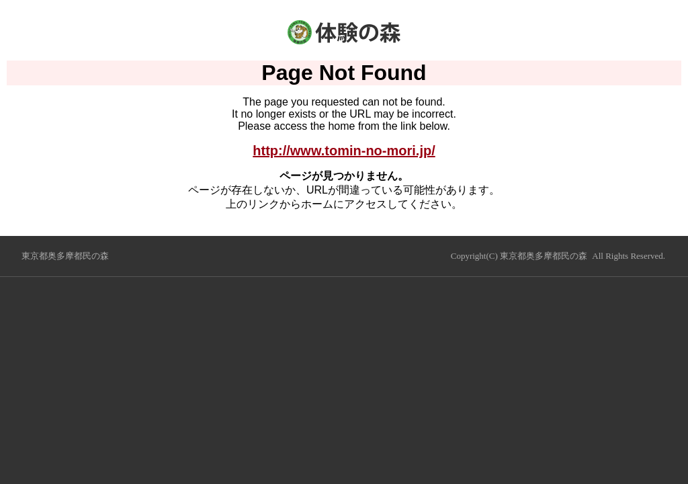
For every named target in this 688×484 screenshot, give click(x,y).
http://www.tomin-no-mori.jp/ (344, 150)
